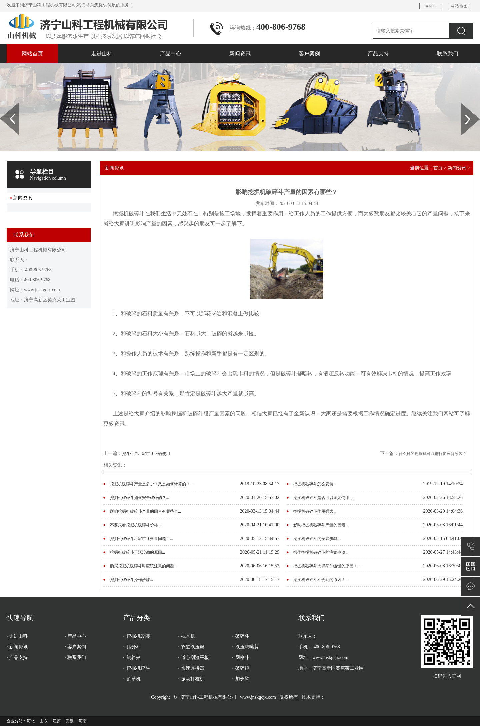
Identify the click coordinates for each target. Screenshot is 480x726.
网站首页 (32, 53)
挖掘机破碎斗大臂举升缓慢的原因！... (326, 566)
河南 (83, 721)
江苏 (57, 721)
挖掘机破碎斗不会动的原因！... (320, 579)
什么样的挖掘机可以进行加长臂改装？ (433, 453)
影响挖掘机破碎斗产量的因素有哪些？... (145, 511)
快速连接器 (192, 668)
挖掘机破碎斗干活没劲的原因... (137, 552)
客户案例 (309, 53)
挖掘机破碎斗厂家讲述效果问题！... (141, 538)
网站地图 (459, 5)
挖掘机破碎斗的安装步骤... (316, 538)
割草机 (134, 678)
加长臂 (242, 678)
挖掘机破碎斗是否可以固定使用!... (323, 497)
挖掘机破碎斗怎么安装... (314, 484)
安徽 (70, 721)
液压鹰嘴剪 (247, 646)
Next (464, 105)
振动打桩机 (192, 678)
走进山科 (101, 53)
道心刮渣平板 (195, 657)
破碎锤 (242, 668)
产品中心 (170, 53)
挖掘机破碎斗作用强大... (314, 511)
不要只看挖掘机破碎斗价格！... (137, 525)
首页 (438, 167)
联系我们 (447, 53)
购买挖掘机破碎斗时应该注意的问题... (143, 566)
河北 (31, 721)
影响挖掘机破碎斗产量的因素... (320, 525)
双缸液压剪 (192, 646)
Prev (3, 105)
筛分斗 (134, 646)
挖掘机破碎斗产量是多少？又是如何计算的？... (151, 484)
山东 (44, 721)
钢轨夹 (134, 657)
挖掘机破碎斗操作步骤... (131, 579)
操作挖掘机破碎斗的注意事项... (320, 552)
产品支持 (378, 53)
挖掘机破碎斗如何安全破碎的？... (139, 497)
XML (430, 5)
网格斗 (242, 657)
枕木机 (188, 636)
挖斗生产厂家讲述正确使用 (146, 453)
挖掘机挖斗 (138, 668)
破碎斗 (242, 636)
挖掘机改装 (138, 636)
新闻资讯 (240, 53)
